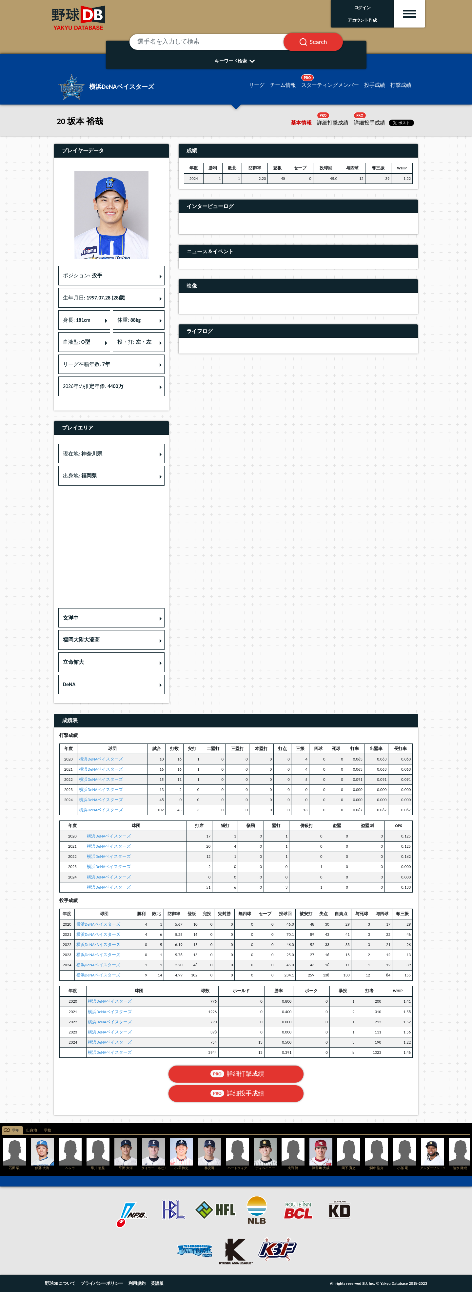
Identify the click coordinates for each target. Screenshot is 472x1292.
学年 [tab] (15, 1130)
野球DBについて (60, 1283)
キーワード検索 (236, 61)
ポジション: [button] (82, 275)
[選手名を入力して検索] (214, 42)
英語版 (157, 1283)
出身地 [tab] (31, 1130)
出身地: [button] (80, 475)
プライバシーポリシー (102, 1283)
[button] (111, 618)
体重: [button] (129, 320)
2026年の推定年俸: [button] (93, 386)
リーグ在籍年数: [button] (86, 364)
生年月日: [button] (94, 298)
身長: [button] (76, 320)
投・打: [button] (134, 342)
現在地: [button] (82, 454)
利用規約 (137, 1283)
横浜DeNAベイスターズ (101, 759)
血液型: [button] (76, 342)
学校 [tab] (47, 1130)
